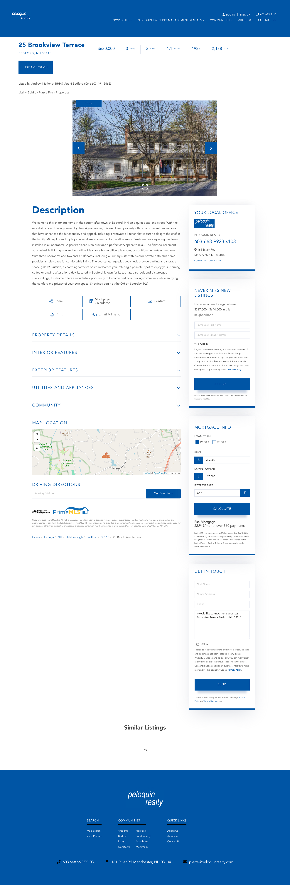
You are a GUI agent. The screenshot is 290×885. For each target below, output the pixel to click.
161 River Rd (138, 862)
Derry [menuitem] (121, 841)
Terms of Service (210, 701)
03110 (105, 537)
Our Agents (215, 261)
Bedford (92, 537)
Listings (49, 537)
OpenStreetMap (161, 473)
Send (222, 684)
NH (60, 537)
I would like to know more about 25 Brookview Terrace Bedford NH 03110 (222, 625)
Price (197, 453)
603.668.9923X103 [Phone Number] (75, 862)
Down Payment (204, 469)
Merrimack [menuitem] (142, 847)
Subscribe (222, 384)
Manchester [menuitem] (142, 841)
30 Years (203, 442)
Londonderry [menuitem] (143, 836)
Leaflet (147, 473)
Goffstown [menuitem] (124, 847)
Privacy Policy (234, 370)
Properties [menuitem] (120, 20)
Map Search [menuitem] (94, 831)
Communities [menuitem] (220, 20)
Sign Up (245, 15)
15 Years (220, 442)
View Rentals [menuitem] (94, 836)
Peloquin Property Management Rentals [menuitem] (169, 20)
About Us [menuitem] (245, 20)
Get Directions (163, 493)
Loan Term (202, 436)
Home (36, 537)
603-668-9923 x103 (215, 242)
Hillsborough (74, 537)
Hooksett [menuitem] (141, 831)
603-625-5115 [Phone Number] (266, 14)
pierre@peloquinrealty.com (208, 862)
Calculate (222, 509)
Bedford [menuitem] (123, 836)
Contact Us (200, 261)
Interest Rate (203, 485)
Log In (228, 15)
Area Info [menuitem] (123, 831)
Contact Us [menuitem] (267, 20)
